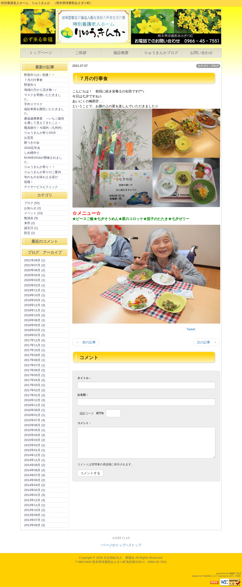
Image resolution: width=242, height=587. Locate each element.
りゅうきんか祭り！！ (39, 167)
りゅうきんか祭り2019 (40, 132)
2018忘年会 (32, 148)
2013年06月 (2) (34, 525)
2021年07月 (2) (34, 265)
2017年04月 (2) (34, 380)
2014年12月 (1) (34, 455)
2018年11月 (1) (34, 310)
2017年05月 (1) (34, 375)
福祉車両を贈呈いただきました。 (44, 111)
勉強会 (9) (31, 218)
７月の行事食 (33, 80)
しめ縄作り (31, 152)
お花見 (28, 137)
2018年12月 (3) (34, 305)
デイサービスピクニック (41, 187)
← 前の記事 (86, 342)
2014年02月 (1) (34, 490)
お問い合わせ (201, 53)
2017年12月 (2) (34, 340)
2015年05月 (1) (34, 430)
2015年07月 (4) (34, 420)
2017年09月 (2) (34, 355)
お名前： (83, 394)
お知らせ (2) (32, 208)
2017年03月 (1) (34, 385)
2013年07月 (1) (34, 520)
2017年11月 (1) (34, 345)
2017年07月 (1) (34, 365)
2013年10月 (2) (34, 510)
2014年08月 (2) (34, 470)
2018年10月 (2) (34, 315)
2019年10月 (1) (34, 295)
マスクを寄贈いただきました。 (42, 97)
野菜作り (30, 85)
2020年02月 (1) (34, 285)
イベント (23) (33, 213)
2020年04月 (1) (34, 275)
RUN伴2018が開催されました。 (43, 160)
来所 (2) (29, 223)
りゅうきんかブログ (161, 53)
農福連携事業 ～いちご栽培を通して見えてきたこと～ (44, 121)
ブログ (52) (32, 203)
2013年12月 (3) (34, 500)
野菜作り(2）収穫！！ (39, 75)
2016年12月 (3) (34, 400)
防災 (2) (29, 233)
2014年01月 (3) (34, 495)
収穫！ (28, 182)
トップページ (40, 53)
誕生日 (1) (31, 228)
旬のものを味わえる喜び (41, 177)
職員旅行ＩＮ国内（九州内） (44, 127)
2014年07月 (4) (34, 475)
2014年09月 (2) (34, 465)
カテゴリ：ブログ (208, 65)
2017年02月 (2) (34, 390)
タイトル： (84, 378)
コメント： (84, 423)
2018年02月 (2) (34, 335)
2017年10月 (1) (34, 350)
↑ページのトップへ (115, 545)
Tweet (190, 329)
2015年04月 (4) (34, 435)
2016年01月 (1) (34, 415)
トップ (136, 545)
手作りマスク (33, 104)
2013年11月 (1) (34, 505)
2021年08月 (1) (34, 260)
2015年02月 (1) (34, 445)
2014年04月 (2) (34, 485)
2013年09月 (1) (34, 515)
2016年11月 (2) (34, 405)
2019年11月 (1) (34, 290)
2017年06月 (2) (34, 370)
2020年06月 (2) (34, 270)
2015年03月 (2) (34, 440)
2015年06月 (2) (34, 425)
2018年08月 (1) (34, 320)
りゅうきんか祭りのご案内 (42, 172)
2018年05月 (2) (34, 325)
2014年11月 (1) (34, 460)
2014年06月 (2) (34, 480)
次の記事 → (207, 342)
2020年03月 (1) (34, 280)
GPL (231, 576)
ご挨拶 (80, 53)
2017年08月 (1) (34, 360)
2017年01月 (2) (34, 395)
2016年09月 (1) (34, 410)
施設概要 (121, 53)
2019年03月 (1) (34, 300)
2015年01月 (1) (34, 450)
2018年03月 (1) (34, 330)
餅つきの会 (31, 142)
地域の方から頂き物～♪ (40, 90)
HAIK (232, 573)
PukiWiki (207, 576)
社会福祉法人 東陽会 (119, 557)
